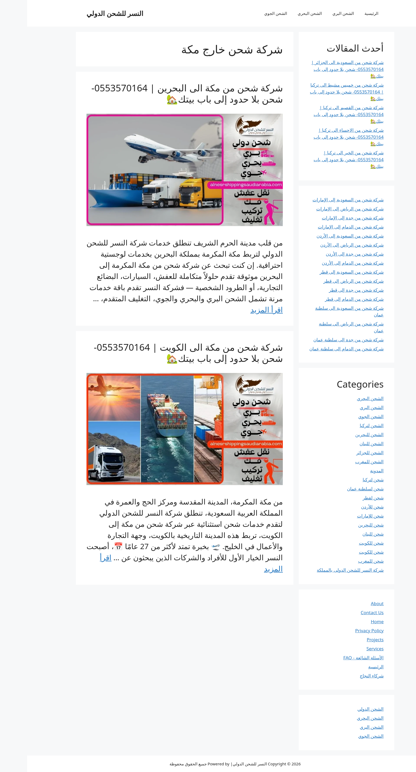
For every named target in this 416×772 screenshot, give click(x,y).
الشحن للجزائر (343, 452)
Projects (348, 640)
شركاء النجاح (345, 676)
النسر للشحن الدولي (87, 13)
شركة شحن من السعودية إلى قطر (325, 272)
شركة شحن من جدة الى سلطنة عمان (321, 340)
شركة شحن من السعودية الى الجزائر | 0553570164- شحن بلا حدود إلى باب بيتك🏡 (320, 69)
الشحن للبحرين (342, 434)
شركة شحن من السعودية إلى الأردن (323, 236)
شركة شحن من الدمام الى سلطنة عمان (319, 349)
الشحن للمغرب (342, 462)
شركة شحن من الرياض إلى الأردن (325, 245)
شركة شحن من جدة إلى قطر (329, 290)
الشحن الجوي (248, 13)
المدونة (350, 471)
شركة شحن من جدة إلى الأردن (328, 254)
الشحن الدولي (343, 709)
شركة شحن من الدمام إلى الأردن (326, 263)
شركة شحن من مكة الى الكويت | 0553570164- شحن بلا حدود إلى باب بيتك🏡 (161, 352)
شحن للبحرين (344, 525)
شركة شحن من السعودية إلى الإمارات (321, 200)
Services (348, 649)
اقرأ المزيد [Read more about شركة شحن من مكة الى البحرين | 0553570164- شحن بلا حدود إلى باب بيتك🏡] (239, 309)
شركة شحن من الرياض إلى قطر (326, 281)
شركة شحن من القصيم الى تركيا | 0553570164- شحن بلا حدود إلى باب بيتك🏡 (322, 114)
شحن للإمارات (343, 516)
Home (350, 621)
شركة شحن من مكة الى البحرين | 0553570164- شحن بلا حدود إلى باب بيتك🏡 (160, 93)
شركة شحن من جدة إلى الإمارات (326, 218)
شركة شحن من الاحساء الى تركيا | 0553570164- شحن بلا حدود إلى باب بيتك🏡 (322, 137)
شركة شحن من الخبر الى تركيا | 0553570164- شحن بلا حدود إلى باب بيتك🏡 (322, 159)
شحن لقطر (346, 498)
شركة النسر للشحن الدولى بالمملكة (323, 570)
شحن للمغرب (344, 561)
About (350, 603)
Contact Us (345, 612)
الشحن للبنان (344, 443)
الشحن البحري (283, 13)
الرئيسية (344, 13)
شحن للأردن (345, 507)
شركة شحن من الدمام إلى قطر (327, 299)
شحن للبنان (346, 534)
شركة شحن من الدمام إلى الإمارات (324, 227)
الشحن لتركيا (345, 425)
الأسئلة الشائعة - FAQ (336, 658)
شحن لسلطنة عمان (338, 489)
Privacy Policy (342, 630)
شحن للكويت (344, 543)
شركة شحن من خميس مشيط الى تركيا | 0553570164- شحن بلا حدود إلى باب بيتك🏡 (320, 91)
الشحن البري (316, 13)
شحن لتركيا (346, 480)
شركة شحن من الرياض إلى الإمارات (323, 209)
